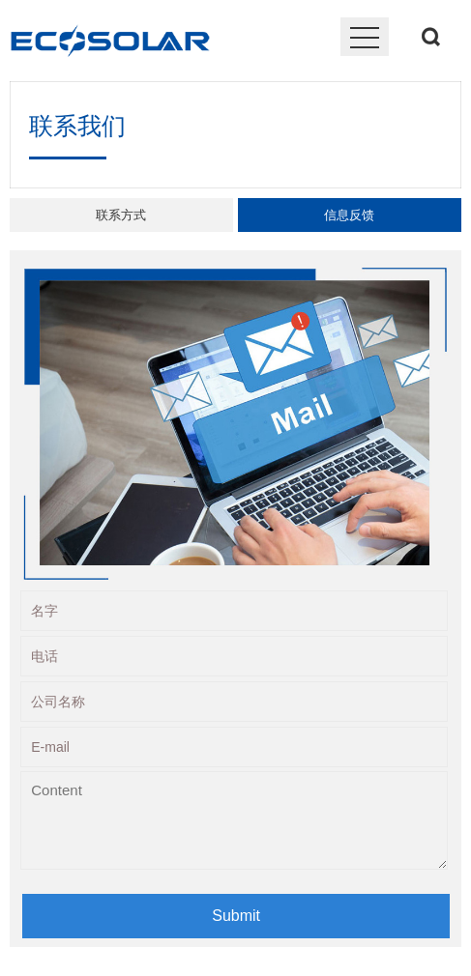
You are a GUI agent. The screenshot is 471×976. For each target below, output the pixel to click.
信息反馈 (349, 215)
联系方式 (121, 215)
